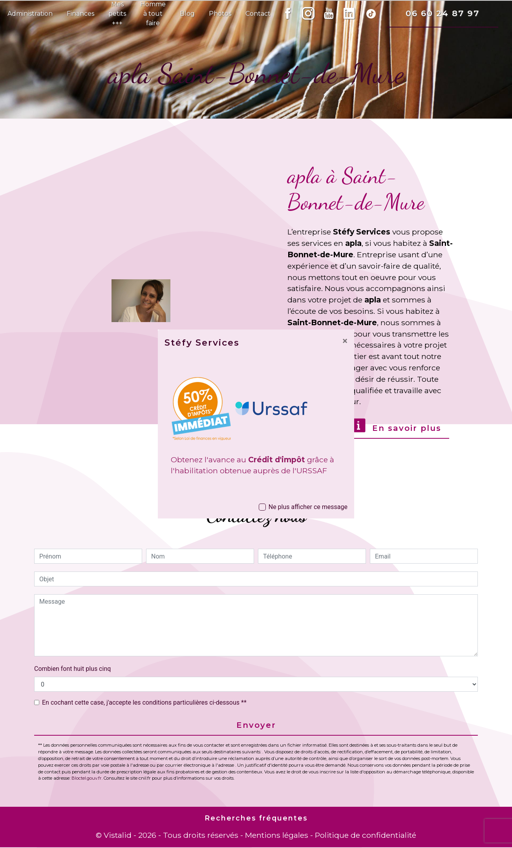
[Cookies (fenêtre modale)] (2, 843)
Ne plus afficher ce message (308, 507)
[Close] (345, 341)
